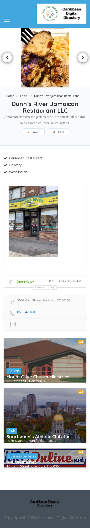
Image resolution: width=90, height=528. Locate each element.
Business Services (22, 456)
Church (13, 371)
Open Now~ (25, 281)
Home (10, 96)
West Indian (15, 172)
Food (23, 96)
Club (11, 431)
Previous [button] (7, 58)
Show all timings (46, 287)
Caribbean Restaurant (23, 158)
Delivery (12, 165)
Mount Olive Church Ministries (37, 377)
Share (58, 132)
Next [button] (83, 58)
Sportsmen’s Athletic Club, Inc (38, 436)
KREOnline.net (21, 462)
